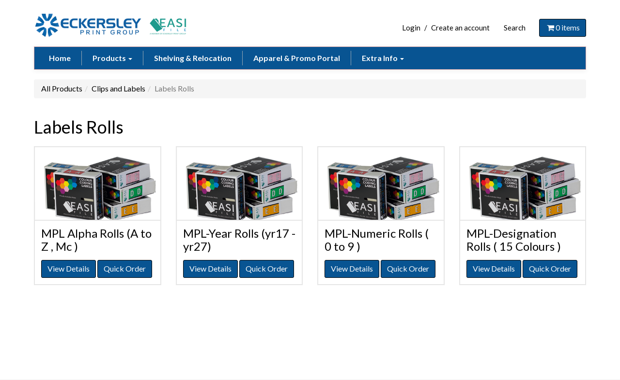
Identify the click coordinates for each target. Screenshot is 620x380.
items (562, 27)
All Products (61, 88)
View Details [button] (68, 268)
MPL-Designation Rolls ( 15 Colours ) (513, 239)
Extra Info (383, 57)
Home (60, 57)
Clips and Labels (118, 88)
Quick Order (125, 268)
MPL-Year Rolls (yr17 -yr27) (239, 239)
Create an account (460, 27)
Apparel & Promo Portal (296, 57)
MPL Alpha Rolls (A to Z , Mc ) (96, 239)
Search (515, 27)
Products (112, 57)
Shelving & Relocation (193, 57)
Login (411, 27)
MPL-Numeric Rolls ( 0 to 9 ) (377, 239)
